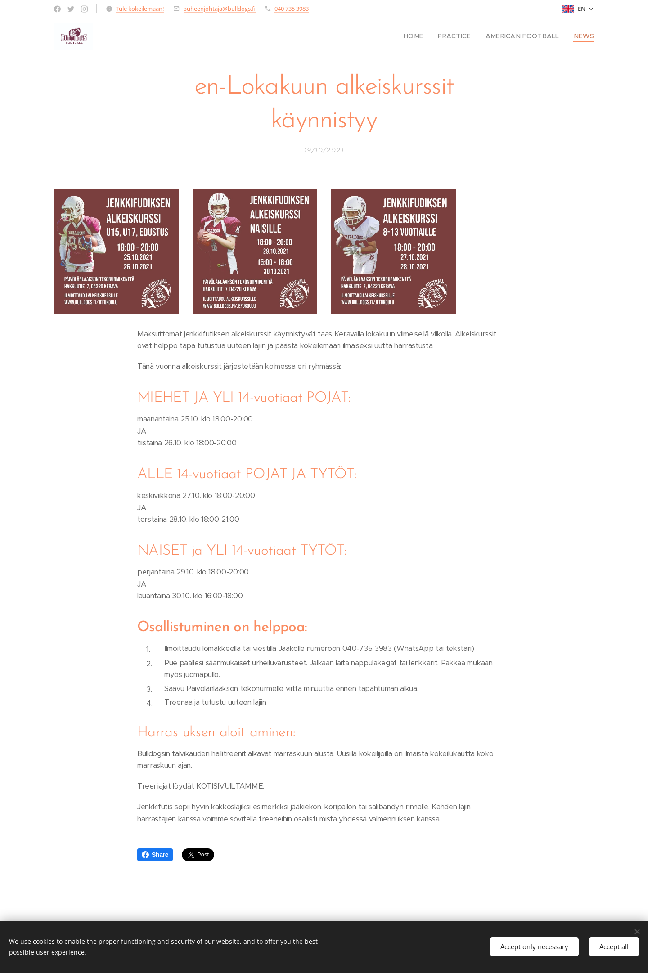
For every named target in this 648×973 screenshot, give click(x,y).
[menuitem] (427, 36)
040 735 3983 (291, 8)
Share (155, 854)
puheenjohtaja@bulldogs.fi (219, 8)
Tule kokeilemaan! (140, 8)
